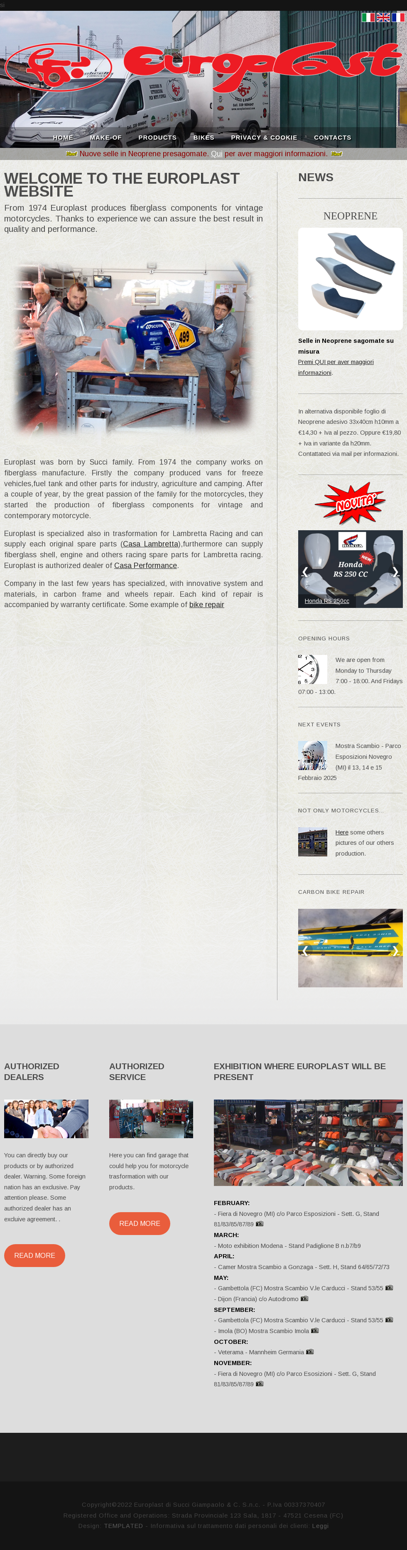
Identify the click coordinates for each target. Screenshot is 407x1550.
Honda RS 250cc (327, 601)
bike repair (206, 604)
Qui (217, 154)
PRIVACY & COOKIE (264, 137)
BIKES (204, 137)
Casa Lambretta (150, 544)
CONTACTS (332, 137)
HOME (63, 137)
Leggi (320, 1526)
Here (342, 832)
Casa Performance (145, 565)
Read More (34, 1255)
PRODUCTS (158, 137)
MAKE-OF (106, 137)
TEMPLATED (123, 1526)
